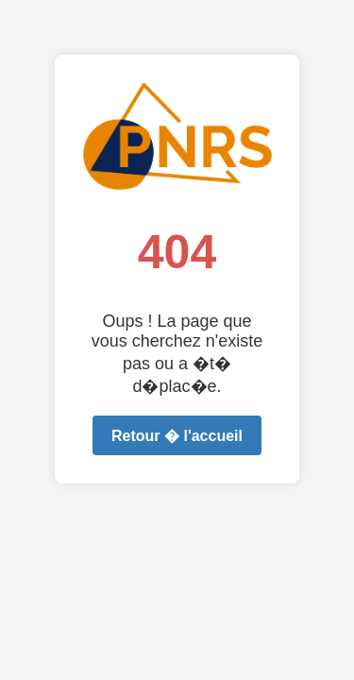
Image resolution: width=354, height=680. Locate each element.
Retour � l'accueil (177, 436)
